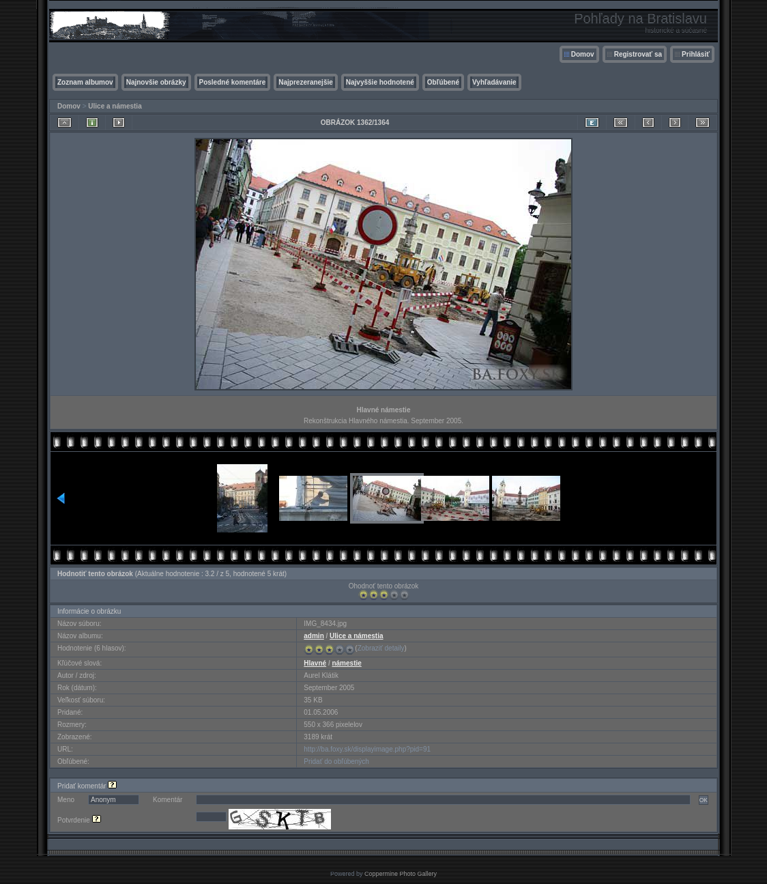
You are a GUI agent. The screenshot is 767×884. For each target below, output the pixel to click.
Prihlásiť (696, 54)
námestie (346, 663)
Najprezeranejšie (305, 82)
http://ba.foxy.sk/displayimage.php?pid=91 (367, 749)
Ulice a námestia (114, 106)
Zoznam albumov (85, 82)
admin (313, 636)
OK (703, 800)
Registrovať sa (638, 54)
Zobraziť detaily (381, 648)
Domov (582, 54)
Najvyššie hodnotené (380, 82)
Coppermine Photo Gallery (400, 873)
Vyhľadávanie (494, 82)
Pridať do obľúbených (336, 761)
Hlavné (315, 663)
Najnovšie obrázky (156, 82)
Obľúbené (443, 82)
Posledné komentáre (232, 82)
